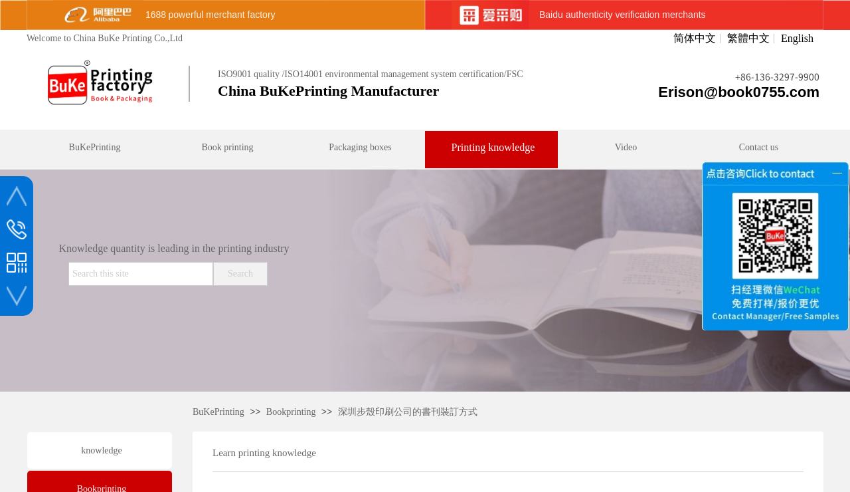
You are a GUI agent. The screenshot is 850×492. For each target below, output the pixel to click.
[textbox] (140, 274)
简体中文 (694, 38)
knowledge (101, 450)
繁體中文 (748, 38)
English (797, 38)
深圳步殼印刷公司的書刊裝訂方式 (407, 412)
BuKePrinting (218, 412)
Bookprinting (291, 412)
